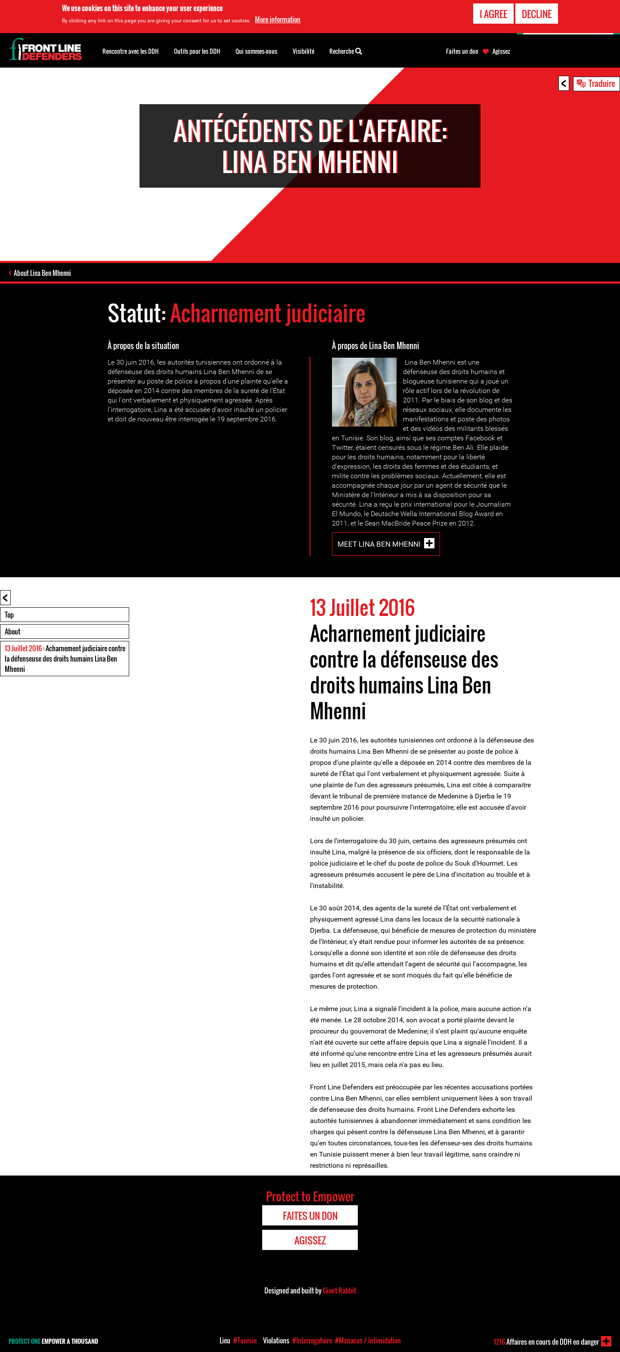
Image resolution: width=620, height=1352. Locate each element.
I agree (493, 14)
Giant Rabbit (339, 1290)
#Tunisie (245, 1340)
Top (9, 614)
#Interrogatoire (312, 1340)
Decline (537, 14)
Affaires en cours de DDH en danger (546, 1342)
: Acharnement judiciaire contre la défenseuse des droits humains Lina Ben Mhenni (65, 658)
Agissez (501, 51)
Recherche (345, 50)
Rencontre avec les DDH (130, 51)
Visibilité (303, 51)
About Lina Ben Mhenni (42, 273)
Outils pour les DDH (197, 51)
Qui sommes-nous (256, 51)
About (12, 631)
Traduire (602, 83)
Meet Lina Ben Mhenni (379, 544)
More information (278, 19)
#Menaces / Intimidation (368, 1340)
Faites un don (462, 51)
